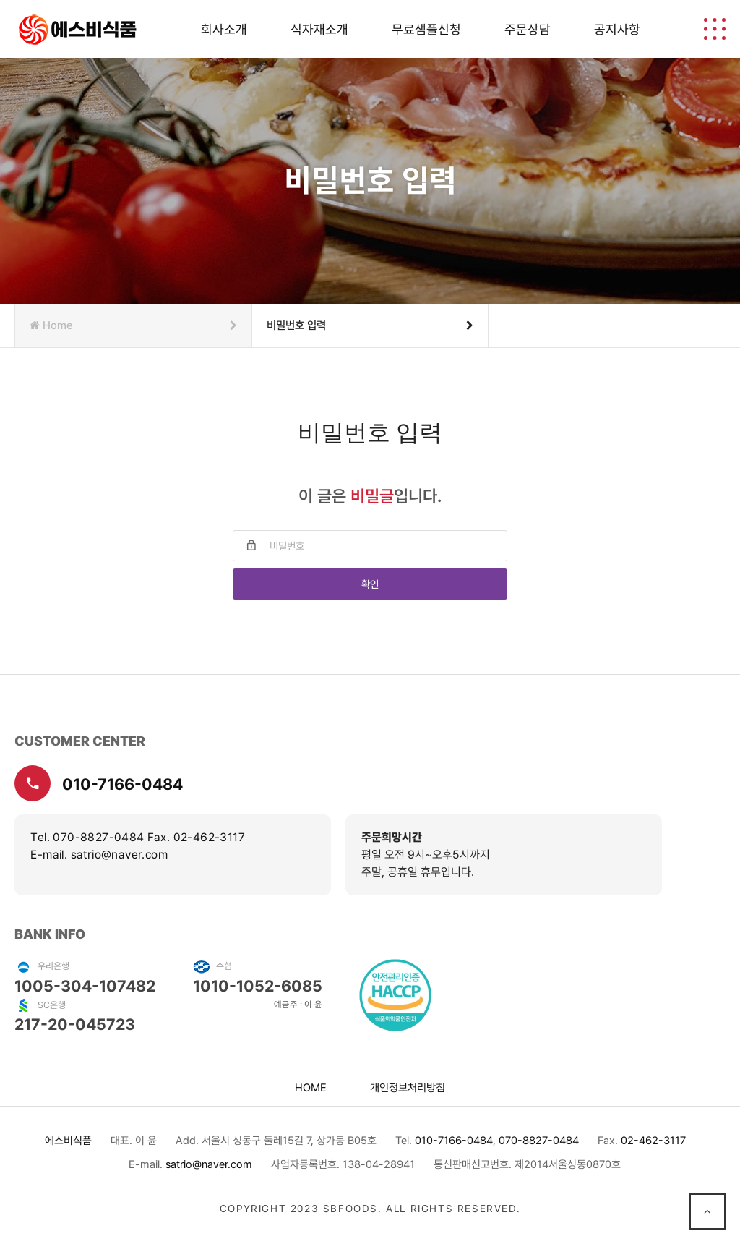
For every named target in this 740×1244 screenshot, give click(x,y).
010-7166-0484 (98, 783)
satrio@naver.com (208, 1164)
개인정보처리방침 (407, 1087)
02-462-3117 (653, 1140)
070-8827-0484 (539, 1140)
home (311, 1087)
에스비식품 (68, 1140)
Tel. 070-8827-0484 (87, 837)
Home (133, 325)
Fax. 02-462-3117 (196, 837)
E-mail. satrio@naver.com (99, 854)
